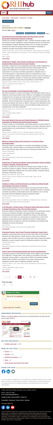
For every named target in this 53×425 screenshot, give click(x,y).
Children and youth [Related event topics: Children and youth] (10, 344)
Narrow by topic (40, 33)
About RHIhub (15, 397)
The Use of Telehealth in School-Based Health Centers (20, 91)
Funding (7, 354)
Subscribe (34, 303)
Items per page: (7, 283)
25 (23, 277)
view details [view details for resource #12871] (5, 229)
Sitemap (27, 400)
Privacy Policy (20, 400)
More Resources (8, 21)
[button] (3, 371)
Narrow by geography (30, 33)
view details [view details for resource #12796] (5, 271)
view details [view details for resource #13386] (5, 117)
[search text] (27, 12)
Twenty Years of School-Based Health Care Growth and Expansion (24, 251)
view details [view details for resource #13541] (5, 87)
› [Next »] (37, 277)
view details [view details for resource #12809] (5, 203)
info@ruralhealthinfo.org (12, 394)
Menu (4, 13)
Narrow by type (19, 33)
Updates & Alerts (6, 397)
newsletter (19, 296)
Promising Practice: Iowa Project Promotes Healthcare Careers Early (25, 232)
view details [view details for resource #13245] (5, 159)
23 (16, 277)
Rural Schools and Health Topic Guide (16, 363)
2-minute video (12, 316)
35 (30, 277)
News (6, 360)
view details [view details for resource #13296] (5, 138)
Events (7, 351)
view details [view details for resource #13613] (5, 58)
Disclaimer (12, 400)
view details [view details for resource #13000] (5, 180)
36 (34, 277)
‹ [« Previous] (3, 277)
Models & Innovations (11, 357)
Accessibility (4, 400)
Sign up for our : (15, 296)
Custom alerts (7, 307)
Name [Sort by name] (13, 30)
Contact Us (23, 397)
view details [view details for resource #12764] (5, 248)
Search (49, 13)
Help (48, 33)
